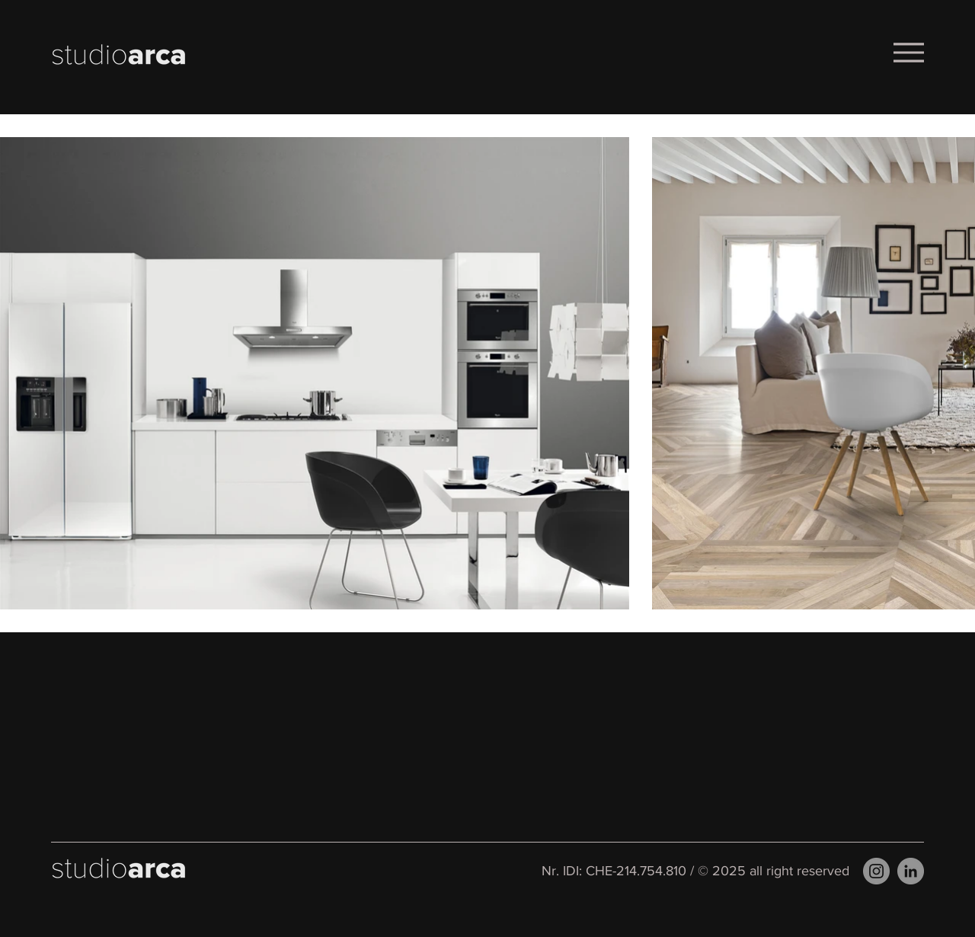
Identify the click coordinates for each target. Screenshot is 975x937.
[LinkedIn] (910, 871)
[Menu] (908, 52)
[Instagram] (876, 871)
